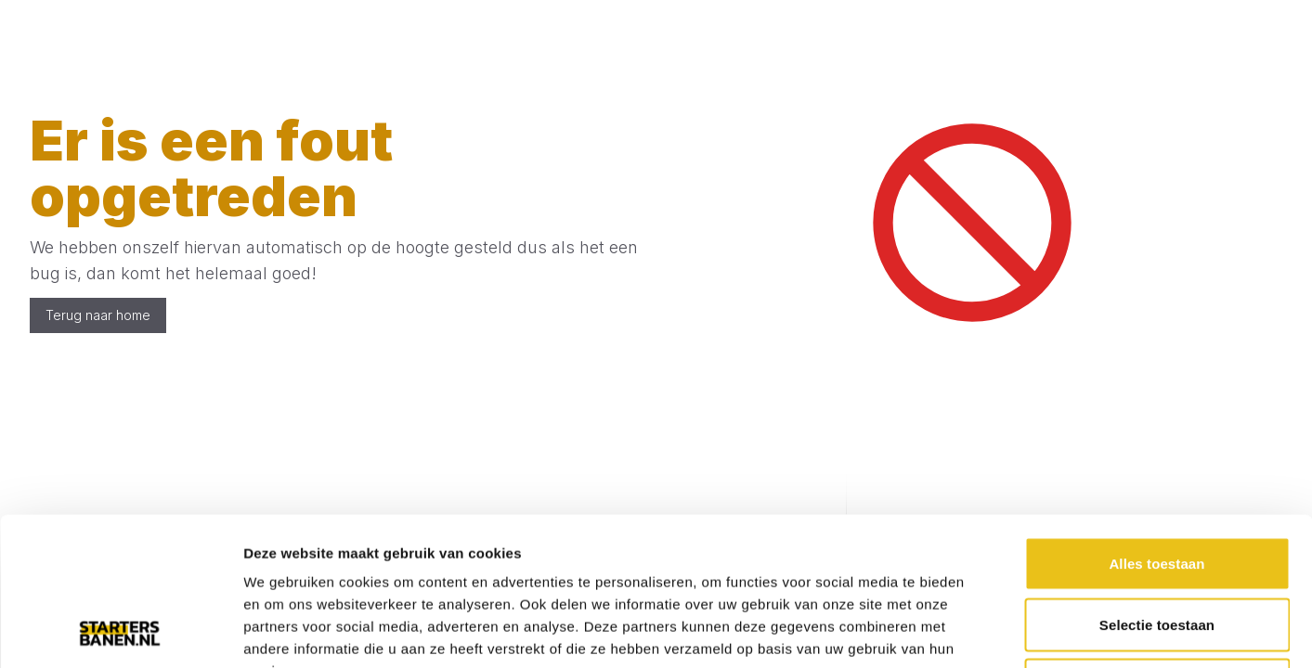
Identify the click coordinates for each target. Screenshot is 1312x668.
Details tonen (1003, 631)
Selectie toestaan (1157, 486)
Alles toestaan (1156, 424)
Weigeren (1157, 546)
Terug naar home (97, 315)
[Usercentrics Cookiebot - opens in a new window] (120, 632)
